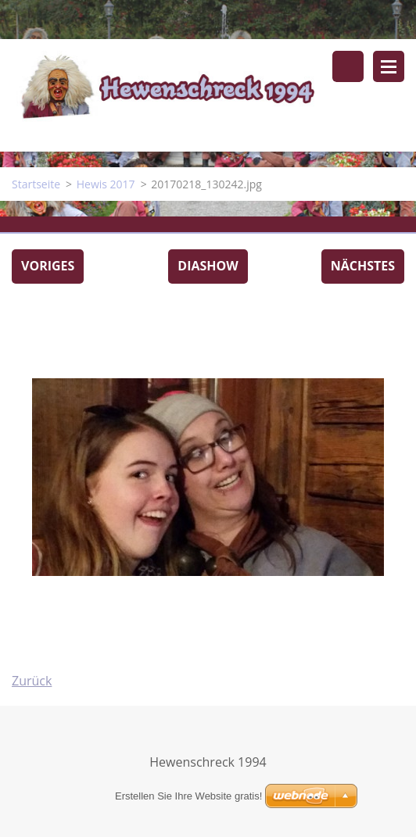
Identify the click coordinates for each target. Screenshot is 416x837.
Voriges (47, 265)
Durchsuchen (348, 66)
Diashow (208, 265)
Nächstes (363, 265)
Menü (388, 66)
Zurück (32, 680)
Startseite (36, 184)
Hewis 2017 (106, 184)
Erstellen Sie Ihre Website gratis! (188, 796)
